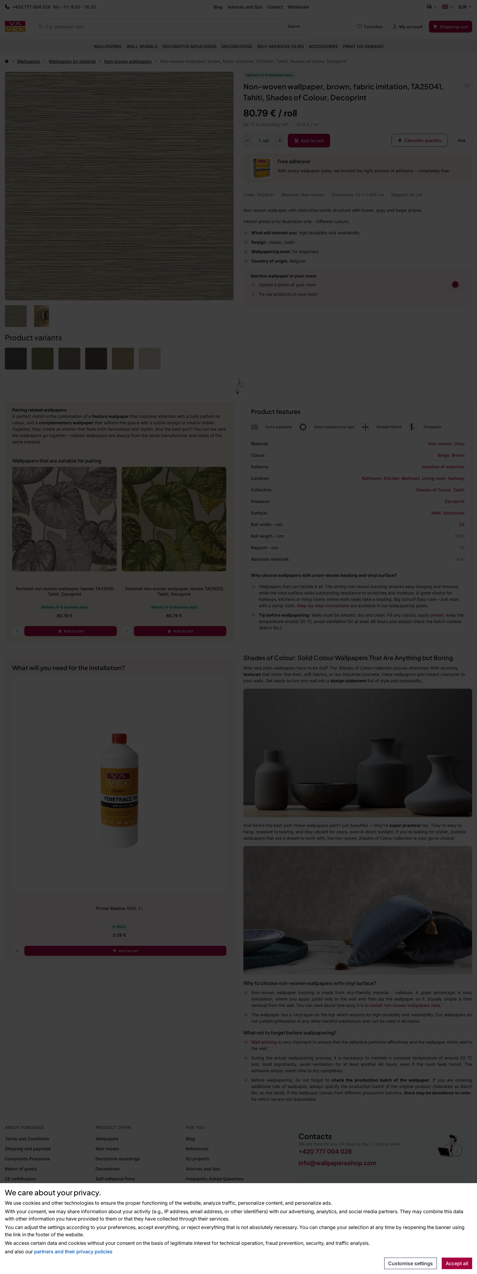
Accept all (457, 1263)
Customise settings (410, 1263)
